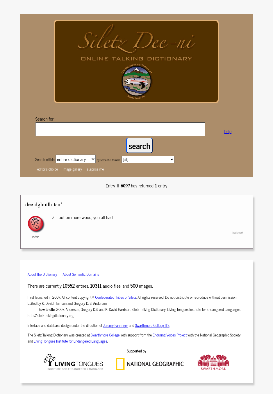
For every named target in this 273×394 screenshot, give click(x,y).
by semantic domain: (109, 159)
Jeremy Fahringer (115, 325)
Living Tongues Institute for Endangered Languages (70, 341)
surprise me (95, 169)
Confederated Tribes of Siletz (115, 297)
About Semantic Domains (81, 274)
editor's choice (47, 169)
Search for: (45, 118)
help (227, 131)
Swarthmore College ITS (152, 325)
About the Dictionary (42, 274)
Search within (45, 159)
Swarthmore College (105, 335)
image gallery (72, 169)
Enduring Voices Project (170, 335)
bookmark (237, 232)
